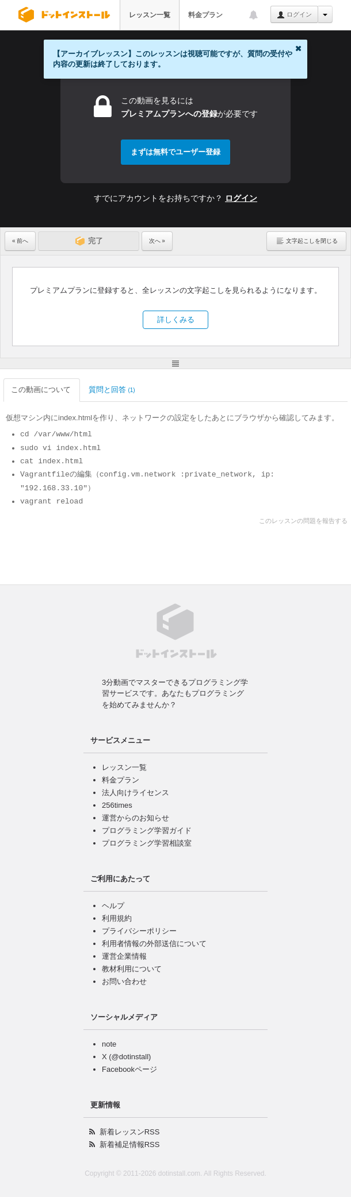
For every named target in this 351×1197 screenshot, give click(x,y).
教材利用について (132, 968)
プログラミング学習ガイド (147, 830)
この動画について (42, 389)
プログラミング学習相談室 (147, 843)
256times (117, 805)
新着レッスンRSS (130, 1132)
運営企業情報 (124, 956)
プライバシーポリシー (139, 931)
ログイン (294, 15)
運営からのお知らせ (135, 818)
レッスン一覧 (149, 15)
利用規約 (117, 918)
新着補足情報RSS (130, 1144)
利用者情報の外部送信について (154, 943)
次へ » (157, 241)
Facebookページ (129, 1069)
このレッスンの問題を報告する (303, 520)
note (109, 1044)
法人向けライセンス (135, 792)
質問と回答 (112, 389)
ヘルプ (113, 905)
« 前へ (20, 241)
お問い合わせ (124, 981)
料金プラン (205, 15)
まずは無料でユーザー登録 (175, 152)
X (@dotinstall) (126, 1056)
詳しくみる (175, 319)
